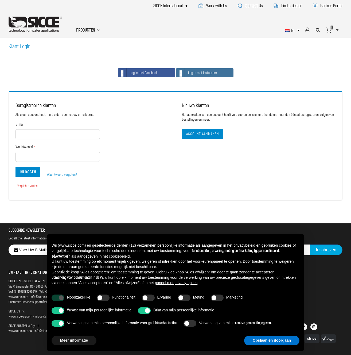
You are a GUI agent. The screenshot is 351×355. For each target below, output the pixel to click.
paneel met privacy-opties (176, 283)
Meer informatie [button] (74, 340)
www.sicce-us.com (20, 316)
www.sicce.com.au (20, 331)
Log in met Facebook (138, 72)
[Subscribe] (326, 250)
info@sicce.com (41, 297)
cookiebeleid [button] (119, 256)
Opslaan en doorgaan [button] (272, 340)
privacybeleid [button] (244, 245)
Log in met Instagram (196, 72)
